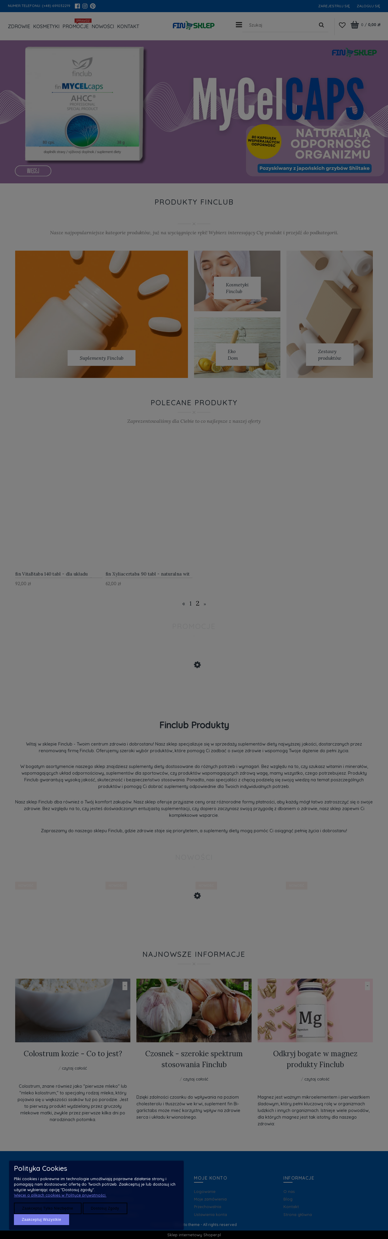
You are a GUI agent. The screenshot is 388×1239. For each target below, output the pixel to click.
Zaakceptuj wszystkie (41, 1219)
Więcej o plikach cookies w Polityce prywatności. (60, 1195)
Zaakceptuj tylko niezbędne (47, 1208)
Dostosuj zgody (105, 1208)
